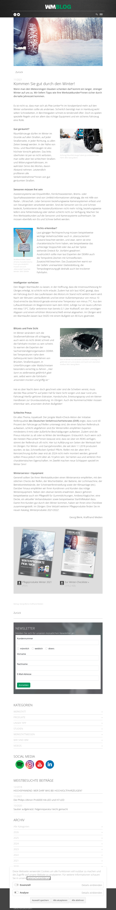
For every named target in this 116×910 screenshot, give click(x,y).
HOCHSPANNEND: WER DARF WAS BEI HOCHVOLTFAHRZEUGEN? (48, 790)
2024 (16, 843)
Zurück (19, 72)
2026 (16, 832)
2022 (16, 854)
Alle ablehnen (78, 900)
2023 (16, 849)
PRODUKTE (19, 717)
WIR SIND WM (21, 740)
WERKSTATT (20, 711)
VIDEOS (18, 745)
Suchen (97, 14)
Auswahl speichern (40, 900)
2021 (16, 860)
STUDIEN (18, 728)
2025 (16, 837)
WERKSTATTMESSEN (24, 734)
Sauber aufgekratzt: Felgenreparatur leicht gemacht (41, 809)
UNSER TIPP (20, 722)
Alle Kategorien (21, 826)
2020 (16, 866)
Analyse (24, 892)
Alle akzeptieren (60, 900)
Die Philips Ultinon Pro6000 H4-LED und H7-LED (39, 799)
